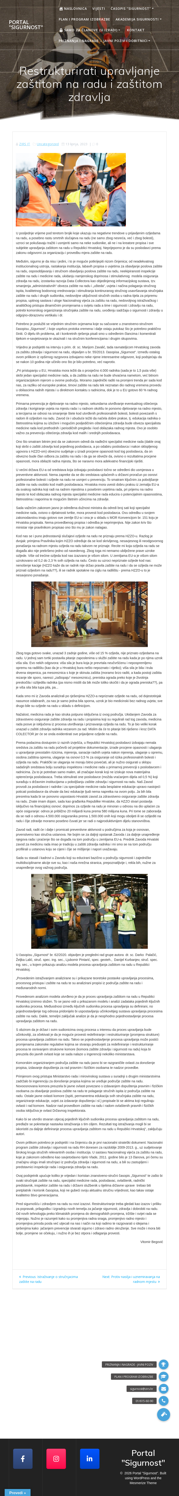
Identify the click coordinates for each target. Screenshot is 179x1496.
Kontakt (136, 30)
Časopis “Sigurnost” (131, 8)
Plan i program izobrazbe (84, 19)
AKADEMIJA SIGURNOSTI (137, 19)
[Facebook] (23, 1459)
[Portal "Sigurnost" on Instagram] (56, 1459)
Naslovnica (73, 8)
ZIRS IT (24, 144)
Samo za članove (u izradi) (88, 30)
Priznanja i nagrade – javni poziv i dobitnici (103, 40)
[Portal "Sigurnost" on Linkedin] (90, 1459)
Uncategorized (48, 144)
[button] (163, 1414)
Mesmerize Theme (143, 1483)
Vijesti (98, 8)
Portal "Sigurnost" (26, 25)
